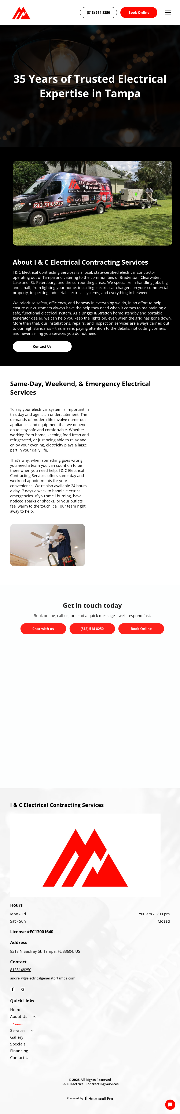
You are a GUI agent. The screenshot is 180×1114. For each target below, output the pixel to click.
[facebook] (12, 990)
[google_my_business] (22, 990)
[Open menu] (168, 12)
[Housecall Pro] (99, 1098)
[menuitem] (90, 1010)
